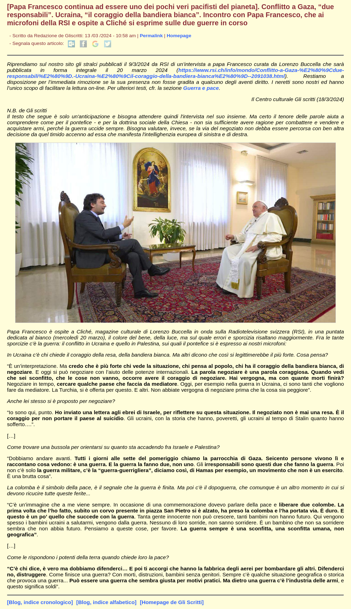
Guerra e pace (201, 88)
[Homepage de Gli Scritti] (172, 602)
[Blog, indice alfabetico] (106, 602)
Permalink (151, 35)
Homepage (179, 35)
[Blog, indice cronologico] (40, 602)
